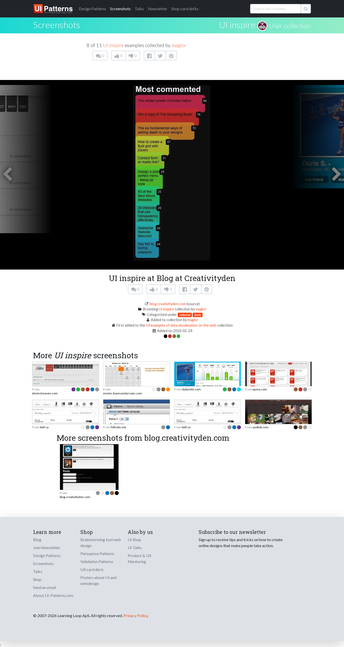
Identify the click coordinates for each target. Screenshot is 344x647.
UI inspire (237, 24)
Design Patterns (46, 555)
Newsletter (157, 8)
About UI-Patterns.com (53, 595)
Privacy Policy (135, 615)
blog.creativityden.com (168, 304)
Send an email (44, 587)
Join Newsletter (46, 547)
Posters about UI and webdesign (98, 580)
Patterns (92, 8)
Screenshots (120, 8)
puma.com (260, 389)
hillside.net (118, 427)
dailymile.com (191, 389)
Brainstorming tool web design (100, 542)
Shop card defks (185, 8)
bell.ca (44, 427)
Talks (139, 8)
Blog (37, 539)
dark (197, 314)
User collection (290, 26)
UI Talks (135, 547)
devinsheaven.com (45, 393)
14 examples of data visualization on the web (181, 325)
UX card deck (92, 569)
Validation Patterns (96, 561)
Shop (37, 579)
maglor (179, 45)
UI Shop (134, 539)
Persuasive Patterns (97, 553)
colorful (184, 314)
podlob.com (261, 427)
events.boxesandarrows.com (122, 393)
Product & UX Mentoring (139, 558)
